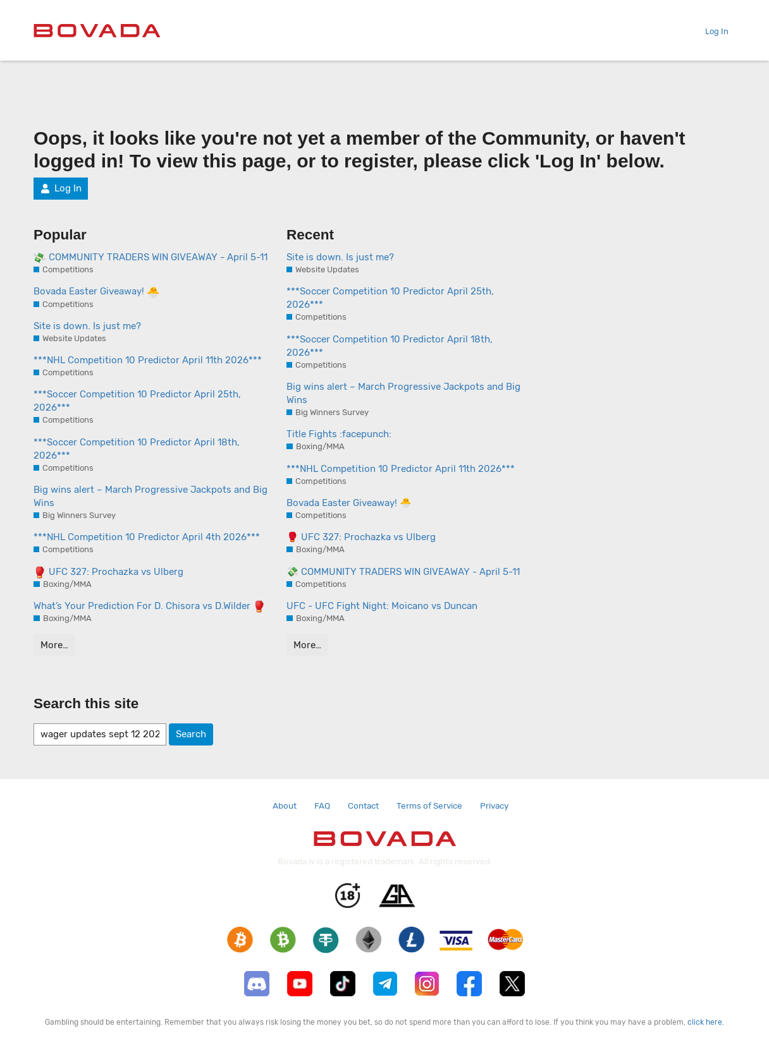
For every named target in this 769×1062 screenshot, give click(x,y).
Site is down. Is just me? (87, 326)
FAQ (322, 805)
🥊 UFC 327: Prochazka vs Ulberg (361, 537)
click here (704, 1022)
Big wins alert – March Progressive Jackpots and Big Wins (151, 496)
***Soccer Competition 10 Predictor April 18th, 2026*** (137, 449)
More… (54, 645)
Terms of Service (429, 805)
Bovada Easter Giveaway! (96, 292)
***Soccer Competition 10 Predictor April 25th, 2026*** (137, 401)
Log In (712, 31)
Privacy (494, 805)
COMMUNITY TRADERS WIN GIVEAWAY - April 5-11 (151, 257)
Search (191, 734)
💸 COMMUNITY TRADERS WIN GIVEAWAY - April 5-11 (403, 571)
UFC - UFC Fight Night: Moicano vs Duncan (381, 606)
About (285, 805)
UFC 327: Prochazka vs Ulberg (108, 572)
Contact (363, 805)
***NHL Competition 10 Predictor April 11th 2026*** (148, 360)
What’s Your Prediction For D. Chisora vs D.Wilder (150, 606)
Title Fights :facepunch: (338, 434)
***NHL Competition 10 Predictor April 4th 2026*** (147, 537)
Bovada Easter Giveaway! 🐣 (349, 503)
